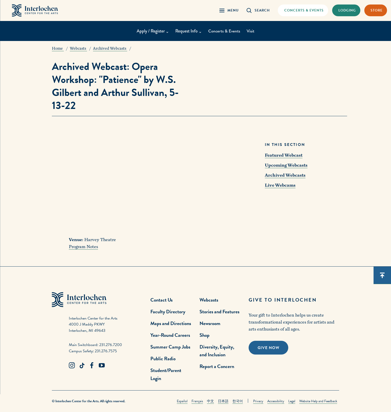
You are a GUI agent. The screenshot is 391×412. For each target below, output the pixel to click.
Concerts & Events (224, 31)
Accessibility (275, 401)
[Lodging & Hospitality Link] (346, 10)
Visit (251, 31)
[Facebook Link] (92, 365)
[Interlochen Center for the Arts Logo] (37, 10)
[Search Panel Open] (258, 10)
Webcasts (208, 300)
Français (197, 401)
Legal (291, 401)
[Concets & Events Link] (303, 10)
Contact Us (161, 300)
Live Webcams (280, 185)
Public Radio (163, 358)
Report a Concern (216, 366)
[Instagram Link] (72, 365)
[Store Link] (375, 10)
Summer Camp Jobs (170, 347)
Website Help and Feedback (318, 401)
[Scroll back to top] (382, 275)
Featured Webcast (283, 155)
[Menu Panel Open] (229, 10)
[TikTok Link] (82, 365)
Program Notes (83, 247)
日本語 (223, 401)
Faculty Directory (167, 311)
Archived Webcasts (285, 175)
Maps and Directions (170, 323)
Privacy (258, 401)
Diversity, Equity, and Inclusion (216, 350)
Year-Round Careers (170, 335)
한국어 (237, 401)
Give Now (268, 348)
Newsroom (209, 323)
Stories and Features (219, 311)
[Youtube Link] (102, 365)
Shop (204, 335)
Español (182, 401)
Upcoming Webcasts (286, 165)
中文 (210, 401)
